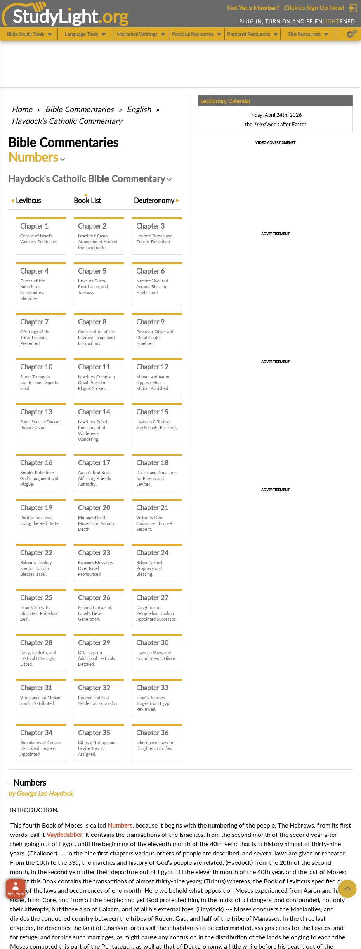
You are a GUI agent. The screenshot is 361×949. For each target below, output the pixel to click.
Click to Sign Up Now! (314, 7)
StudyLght (55, 16)
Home (22, 109)
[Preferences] (352, 34)
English (139, 109)
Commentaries (79, 109)
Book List (87, 200)
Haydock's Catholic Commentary (67, 120)
